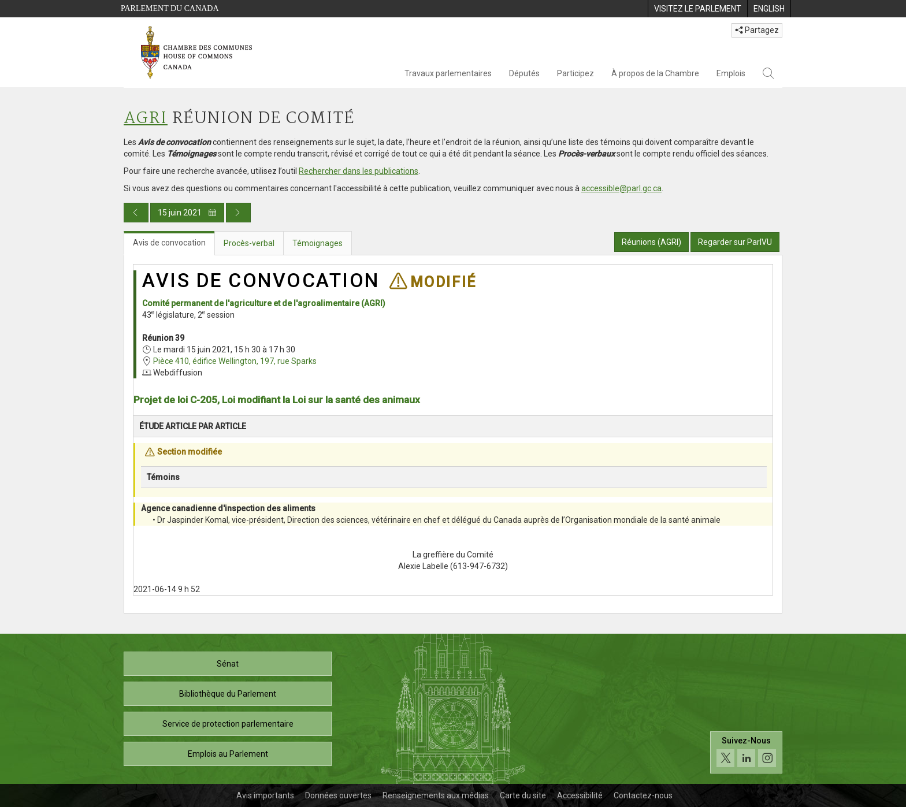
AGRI (146, 119)
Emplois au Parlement (228, 753)
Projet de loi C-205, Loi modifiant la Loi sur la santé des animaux (276, 400)
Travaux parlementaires (448, 73)
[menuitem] (697, 8)
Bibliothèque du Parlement (227, 693)
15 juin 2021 (187, 212)
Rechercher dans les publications (358, 171)
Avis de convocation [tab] (169, 242)
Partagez (757, 30)
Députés (524, 73)
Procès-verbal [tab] (249, 243)
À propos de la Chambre (655, 73)
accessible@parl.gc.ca (621, 188)
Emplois (730, 73)
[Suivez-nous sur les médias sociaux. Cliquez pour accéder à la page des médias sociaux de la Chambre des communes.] (746, 752)
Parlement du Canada (170, 8)
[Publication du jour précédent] (136, 212)
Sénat (228, 663)
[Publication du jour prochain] (238, 212)
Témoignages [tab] (317, 243)
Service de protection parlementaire (228, 723)
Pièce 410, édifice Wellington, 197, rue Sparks (235, 361)
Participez (575, 73)
